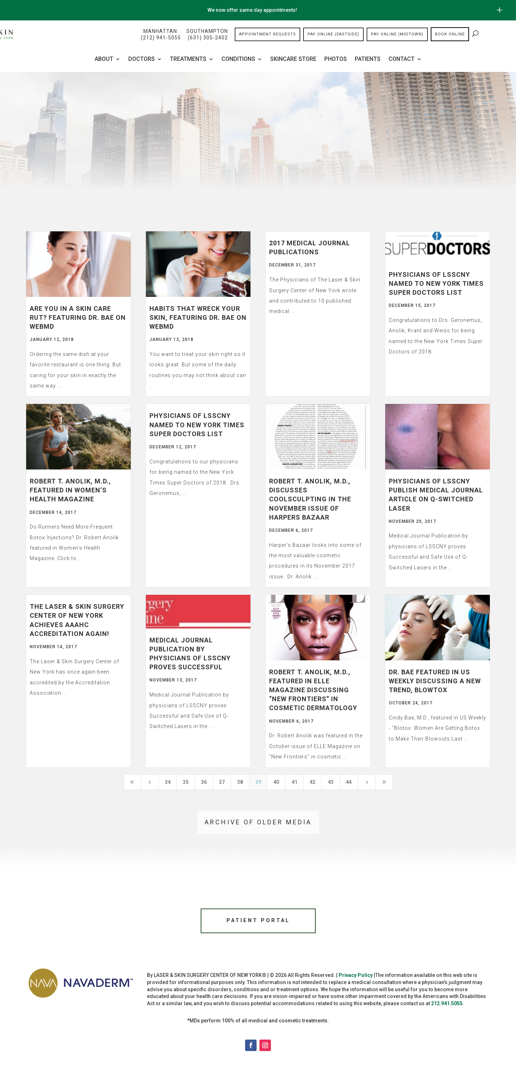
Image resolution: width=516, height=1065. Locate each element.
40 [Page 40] (276, 782)
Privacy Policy (356, 977)
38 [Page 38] (240, 782)
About (104, 59)
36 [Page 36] (204, 782)
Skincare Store (293, 59)
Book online (450, 34)
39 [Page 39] (258, 782)
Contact (401, 59)
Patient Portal (258, 921)
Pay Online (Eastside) (333, 34)
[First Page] (133, 782)
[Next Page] (367, 782)
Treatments (188, 59)
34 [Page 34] (168, 782)
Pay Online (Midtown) (397, 34)
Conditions (238, 59)
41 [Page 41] (294, 782)
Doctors (141, 59)
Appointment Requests (267, 34)
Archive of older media (258, 822)
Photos (335, 59)
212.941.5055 (447, 1005)
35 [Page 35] (185, 782)
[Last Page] (384, 782)
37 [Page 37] (222, 782)
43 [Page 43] (331, 782)
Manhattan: (161, 35)
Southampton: (207, 35)
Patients (368, 59)
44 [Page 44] (349, 782)
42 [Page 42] (312, 782)
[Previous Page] (150, 782)
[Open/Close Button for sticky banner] (499, 10)
